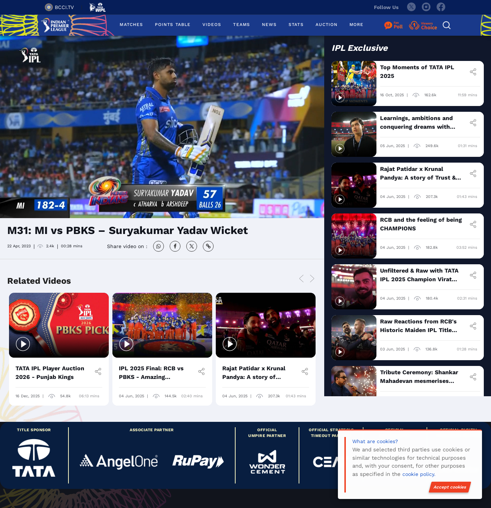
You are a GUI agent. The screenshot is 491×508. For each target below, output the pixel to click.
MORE (356, 24)
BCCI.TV (59, 7)
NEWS (269, 24)
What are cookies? (375, 441)
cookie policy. (419, 474)
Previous (301, 279)
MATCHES (131, 24)
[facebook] (441, 7)
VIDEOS (211, 24)
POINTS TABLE (173, 24)
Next (312, 279)
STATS (296, 24)
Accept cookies (450, 487)
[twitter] (411, 7)
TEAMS (241, 24)
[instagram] (426, 7)
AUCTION (327, 24)
